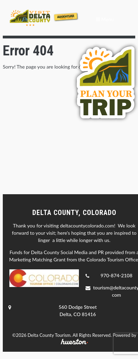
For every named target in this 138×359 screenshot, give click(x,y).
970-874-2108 (116, 275)
